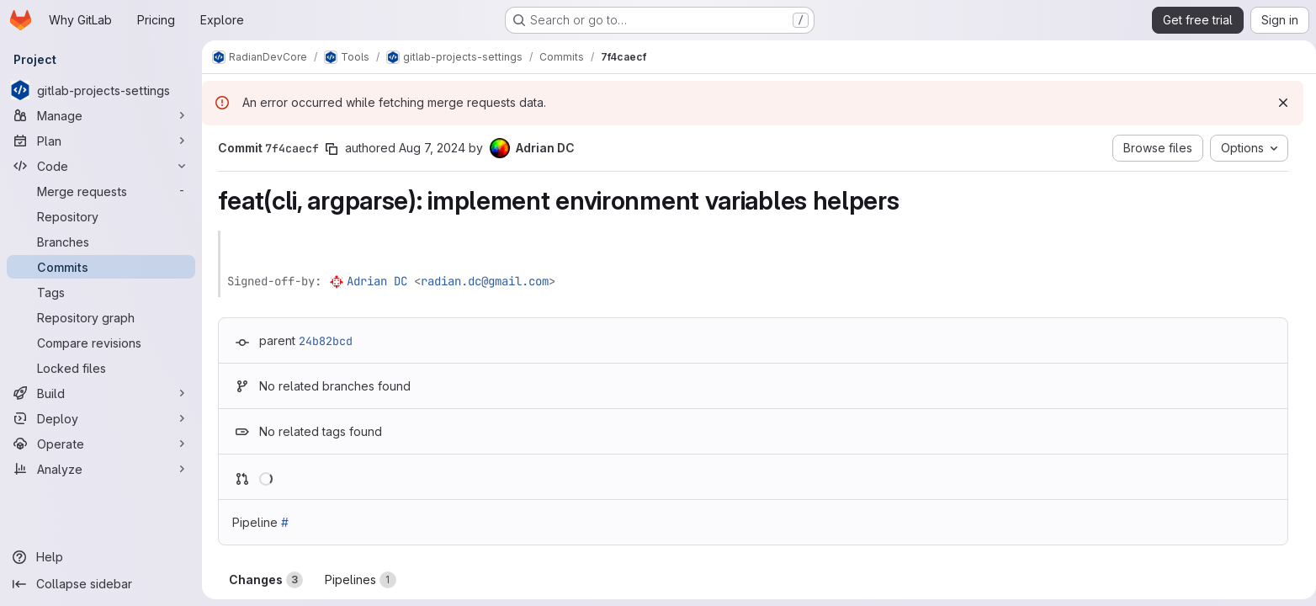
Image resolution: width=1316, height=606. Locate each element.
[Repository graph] (101, 317)
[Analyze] (101, 469)
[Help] (101, 557)
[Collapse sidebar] (101, 584)
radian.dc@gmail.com (481, 281)
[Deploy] (101, 418)
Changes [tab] (263, 579)
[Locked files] (101, 368)
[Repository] (101, 216)
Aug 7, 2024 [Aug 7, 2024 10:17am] (428, 148)
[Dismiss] (1276, 103)
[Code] (101, 166)
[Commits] (101, 267)
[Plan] (101, 140)
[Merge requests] (101, 191)
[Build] (101, 393)
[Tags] (101, 292)
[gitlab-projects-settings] (101, 90)
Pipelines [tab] (357, 579)
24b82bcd (322, 340)
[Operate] (101, 443)
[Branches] (101, 241)
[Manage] (101, 115)
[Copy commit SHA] (328, 149)
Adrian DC (373, 281)
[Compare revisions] (101, 342)
